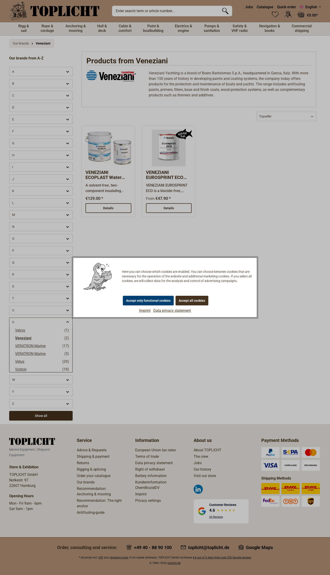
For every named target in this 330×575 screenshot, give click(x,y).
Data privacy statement (172, 310)
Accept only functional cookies (148, 300)
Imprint (145, 310)
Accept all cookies (192, 300)
